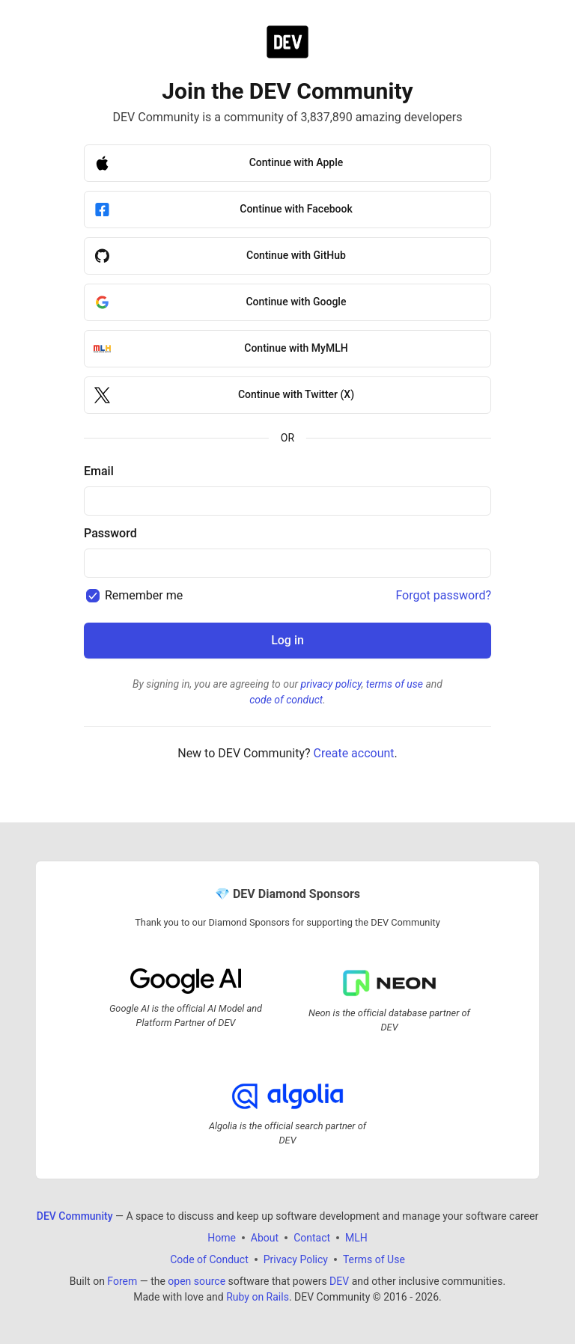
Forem (122, 1281)
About (265, 1238)
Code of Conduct (209, 1259)
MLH (356, 1238)
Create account (354, 753)
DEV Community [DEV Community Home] (75, 1216)
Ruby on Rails (257, 1297)
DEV (339, 1281)
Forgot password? (443, 595)
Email (99, 471)
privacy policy (331, 684)
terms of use (394, 684)
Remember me (144, 595)
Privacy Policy (296, 1259)
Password (110, 533)
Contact (311, 1238)
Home (221, 1238)
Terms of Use (374, 1259)
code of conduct (286, 700)
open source (196, 1281)
